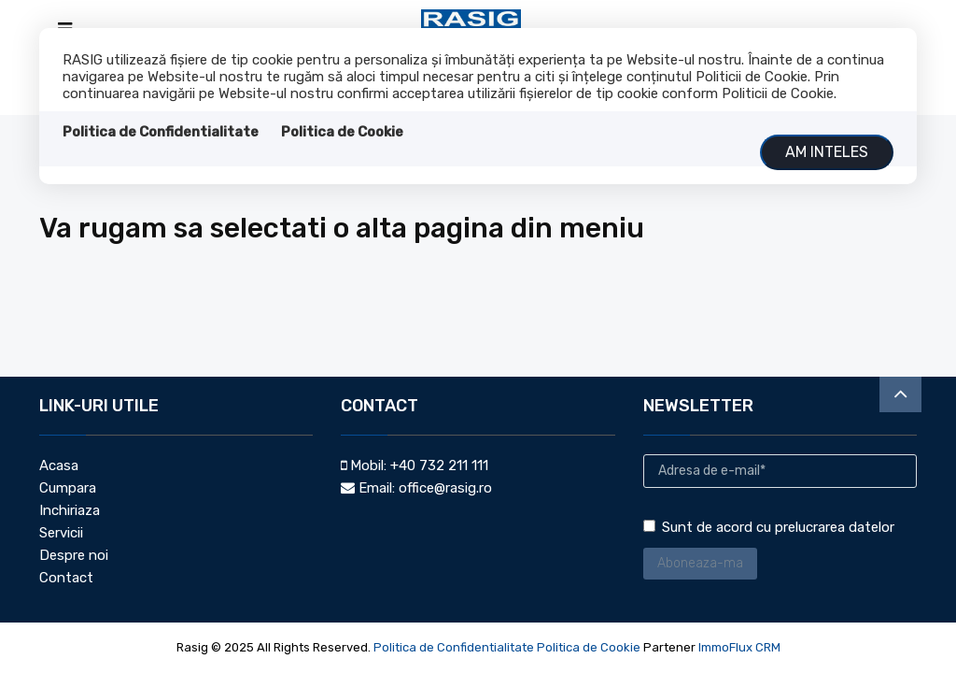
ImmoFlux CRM (739, 647)
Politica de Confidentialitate (161, 131)
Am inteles (826, 152)
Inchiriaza (69, 510)
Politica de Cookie (342, 131)
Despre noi (73, 555)
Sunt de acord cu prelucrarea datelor (768, 527)
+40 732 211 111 (439, 465)
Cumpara (67, 488)
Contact (66, 577)
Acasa (58, 465)
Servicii (61, 532)
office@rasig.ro (445, 488)
